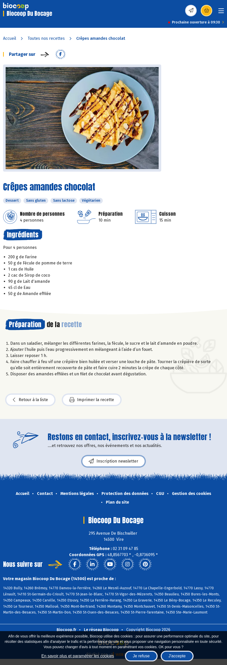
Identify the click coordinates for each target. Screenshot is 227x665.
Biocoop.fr (66, 629)
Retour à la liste (30, 399)
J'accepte (177, 656)
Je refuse (141, 656)
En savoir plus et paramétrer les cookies (77, 656)
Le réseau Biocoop (101, 629)
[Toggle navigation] (221, 12)
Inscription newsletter (113, 461)
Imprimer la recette (91, 399)
